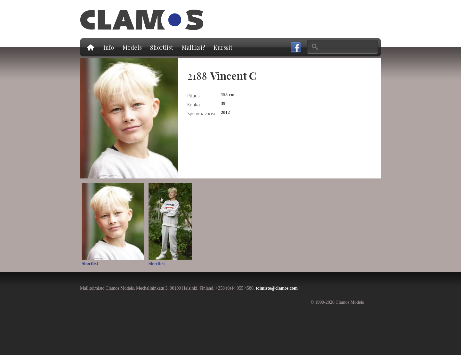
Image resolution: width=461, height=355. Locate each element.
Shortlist (161, 47)
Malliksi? (193, 47)
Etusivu (90, 47)
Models (132, 47)
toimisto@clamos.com (277, 288)
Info (108, 47)
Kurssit (223, 47)
